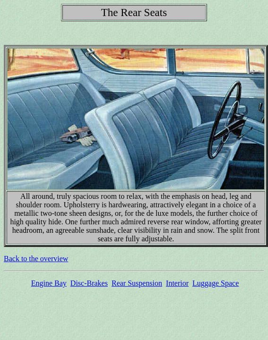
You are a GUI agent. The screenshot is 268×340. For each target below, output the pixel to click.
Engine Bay (49, 283)
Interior (177, 283)
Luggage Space (215, 283)
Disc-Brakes (89, 283)
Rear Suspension (137, 283)
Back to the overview (36, 259)
